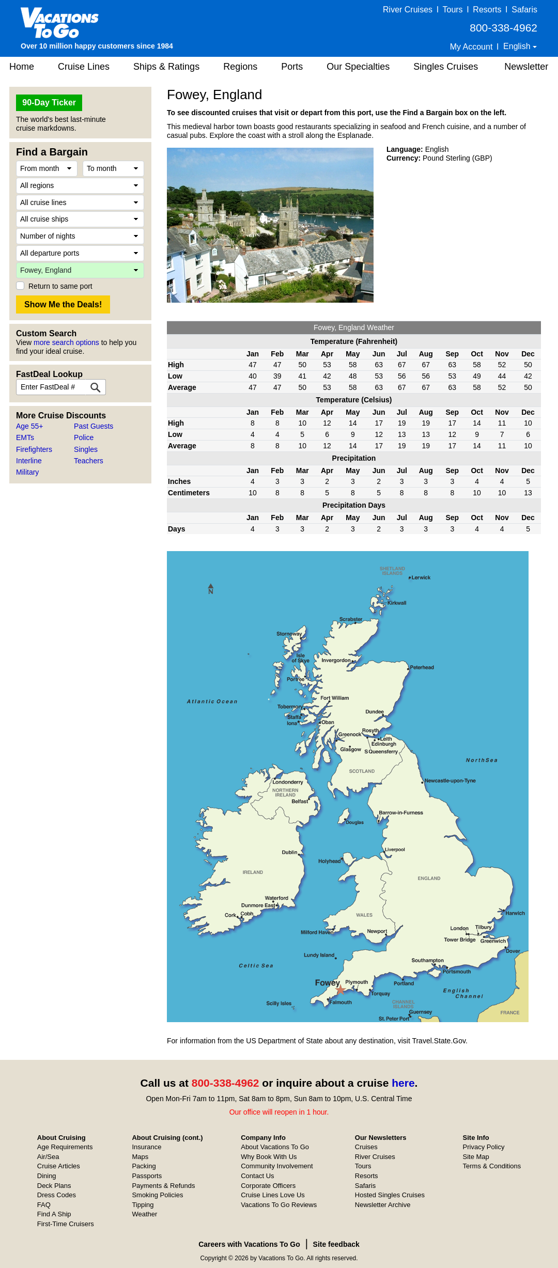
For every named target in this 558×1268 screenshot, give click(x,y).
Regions (240, 66)
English (518, 46)
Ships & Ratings (166, 66)
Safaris (524, 9)
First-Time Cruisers (65, 1224)
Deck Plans (54, 1185)
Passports (147, 1176)
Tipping (142, 1205)
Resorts (487, 9)
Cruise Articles (58, 1166)
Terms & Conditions (492, 1166)
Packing (144, 1166)
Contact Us (257, 1176)
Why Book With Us (269, 1157)
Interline (29, 461)
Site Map (476, 1157)
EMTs (25, 437)
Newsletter (526, 66)
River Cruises (407, 9)
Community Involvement (277, 1166)
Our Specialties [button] (358, 66)
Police (84, 437)
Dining (46, 1176)
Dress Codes (56, 1195)
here (403, 1083)
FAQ (44, 1205)
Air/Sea (48, 1157)
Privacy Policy (484, 1147)
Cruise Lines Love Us (273, 1195)
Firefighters (34, 449)
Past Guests (93, 426)
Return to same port (60, 286)
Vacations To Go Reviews (279, 1205)
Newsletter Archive (383, 1205)
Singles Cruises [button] (445, 66)
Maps (140, 1157)
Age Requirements (65, 1147)
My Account (471, 46)
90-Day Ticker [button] (49, 102)
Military (27, 472)
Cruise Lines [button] (84, 66)
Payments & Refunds (163, 1185)
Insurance (146, 1147)
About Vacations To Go (275, 1147)
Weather (144, 1214)
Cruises (366, 1147)
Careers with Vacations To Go (249, 1244)
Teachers (88, 461)
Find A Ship (54, 1214)
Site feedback (336, 1244)
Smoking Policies (157, 1195)
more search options (66, 342)
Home (21, 66)
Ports (292, 66)
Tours (452, 9)
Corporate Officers (268, 1185)
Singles (86, 449)
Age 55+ (29, 426)
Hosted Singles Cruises (390, 1195)
